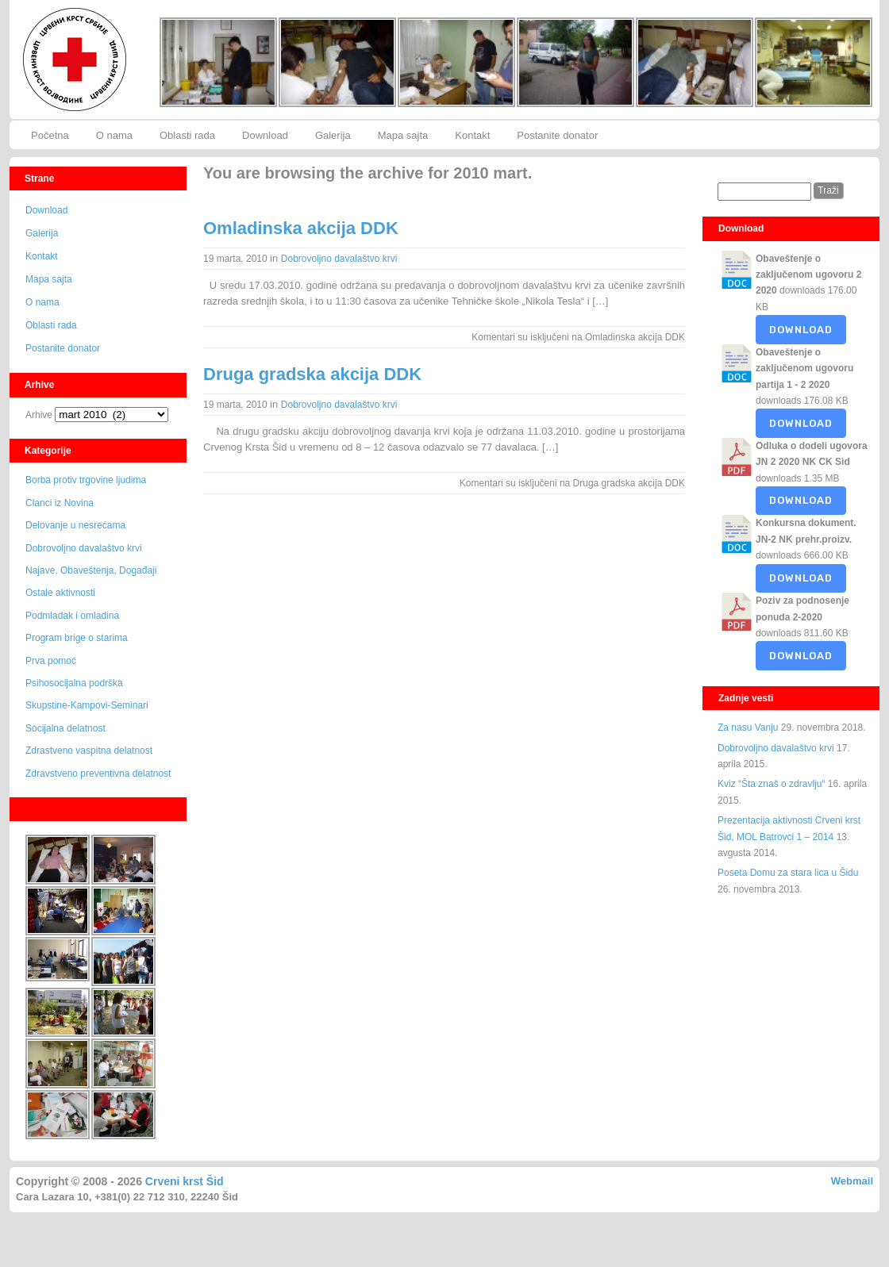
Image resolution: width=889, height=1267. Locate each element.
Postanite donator (557, 135)
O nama (114, 135)
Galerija (333, 135)
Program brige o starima (76, 637)
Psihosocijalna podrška (74, 683)
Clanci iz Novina (59, 503)
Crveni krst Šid (184, 1181)
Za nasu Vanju (748, 727)
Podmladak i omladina (72, 615)
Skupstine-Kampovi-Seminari (86, 705)
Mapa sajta (403, 135)
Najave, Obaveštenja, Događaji (90, 570)
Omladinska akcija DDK (300, 228)
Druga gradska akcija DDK (312, 374)
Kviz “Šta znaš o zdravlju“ (771, 783)
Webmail (852, 1181)
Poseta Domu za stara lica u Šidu (788, 872)
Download (265, 135)
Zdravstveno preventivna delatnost (98, 773)
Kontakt (472, 135)
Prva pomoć (50, 660)
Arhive (38, 414)
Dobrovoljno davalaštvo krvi (83, 548)
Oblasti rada (187, 135)
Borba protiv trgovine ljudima (85, 480)
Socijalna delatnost (65, 728)
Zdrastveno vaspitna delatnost (88, 750)
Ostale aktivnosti (60, 592)
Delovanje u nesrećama (75, 525)
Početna (50, 135)
